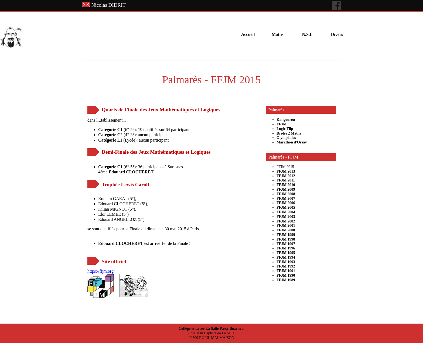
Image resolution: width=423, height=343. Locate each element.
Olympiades (286, 138)
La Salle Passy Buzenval (225, 329)
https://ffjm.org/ (101, 271)
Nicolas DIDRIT (108, 5)
